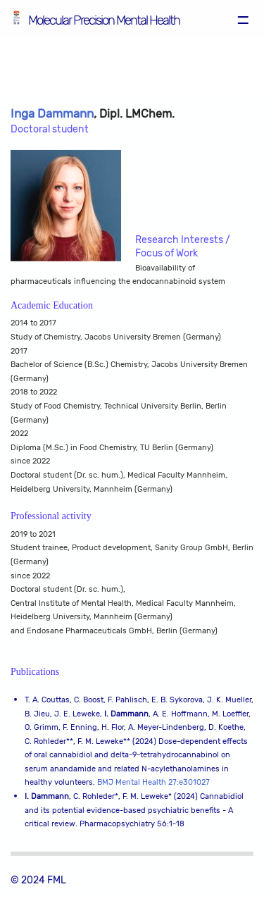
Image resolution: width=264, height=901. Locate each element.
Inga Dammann (52, 114)
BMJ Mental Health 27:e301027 (153, 783)
